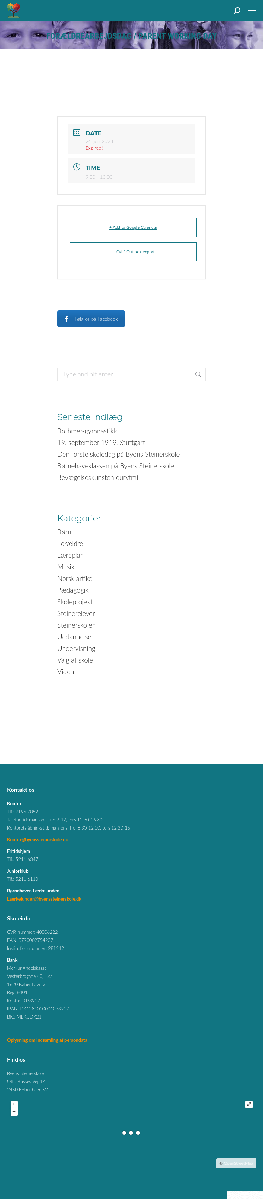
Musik (66, 567)
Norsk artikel (75, 578)
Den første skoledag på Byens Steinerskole (118, 454)
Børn (64, 532)
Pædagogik (73, 590)
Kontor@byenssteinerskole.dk (37, 839)
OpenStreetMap (238, 1163)
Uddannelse (74, 637)
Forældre (70, 543)
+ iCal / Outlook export (133, 251)
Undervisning (76, 648)
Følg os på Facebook (91, 319)
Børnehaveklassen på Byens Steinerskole (115, 466)
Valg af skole (75, 660)
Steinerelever (76, 613)
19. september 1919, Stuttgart (101, 442)
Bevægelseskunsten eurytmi (97, 477)
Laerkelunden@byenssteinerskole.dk (44, 899)
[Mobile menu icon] (251, 10)
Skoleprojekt (75, 602)
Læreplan (70, 555)
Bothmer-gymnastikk (87, 431)
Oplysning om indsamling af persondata (47, 1040)
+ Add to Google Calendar (133, 227)
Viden (65, 671)
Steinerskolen (76, 625)
